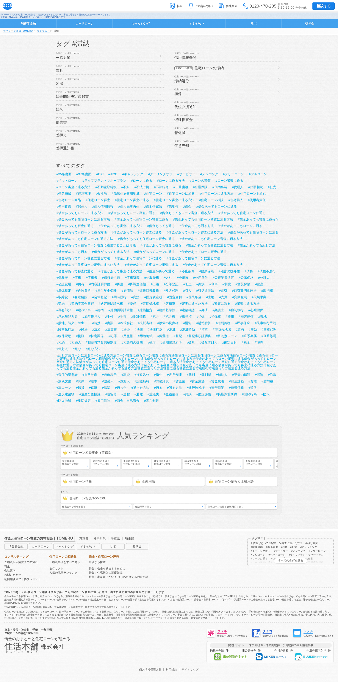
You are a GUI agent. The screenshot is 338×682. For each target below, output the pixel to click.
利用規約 (171, 669)
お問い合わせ (12, 575)
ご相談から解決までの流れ (21, 562)
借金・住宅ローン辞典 (104, 556)
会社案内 (231, 6)
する (323, 6)
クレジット (197, 23)
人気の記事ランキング (63, 572)
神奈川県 (100, 538)
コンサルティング (16, 556)
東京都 (83, 538)
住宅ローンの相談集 (63, 556)
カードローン (84, 23)
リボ (253, 23)
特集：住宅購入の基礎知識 (105, 572)
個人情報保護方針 (150, 669)
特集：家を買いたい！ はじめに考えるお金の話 (119, 577)
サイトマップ (190, 669)
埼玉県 (129, 538)
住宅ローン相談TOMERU (18, 31)
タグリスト (43, 31)
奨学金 (309, 23)
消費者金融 (28, 23)
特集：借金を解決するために (107, 568)
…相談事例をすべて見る (64, 562)
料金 (180, 6)
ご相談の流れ (204, 6)
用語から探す (97, 562)
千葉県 (115, 538)
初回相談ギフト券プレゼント (22, 579)
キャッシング (141, 23)
